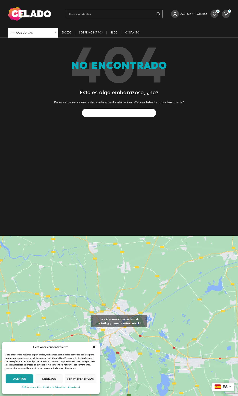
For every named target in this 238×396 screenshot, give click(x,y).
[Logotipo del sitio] (29, 13)
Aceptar (19, 378)
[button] (94, 347)
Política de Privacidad (54, 387)
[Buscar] (114, 14)
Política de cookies (31, 387)
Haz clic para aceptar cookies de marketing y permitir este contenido (119, 321)
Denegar (49, 378)
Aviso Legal (74, 387)
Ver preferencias (80, 378)
